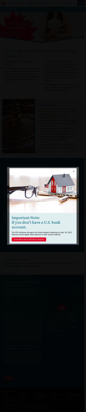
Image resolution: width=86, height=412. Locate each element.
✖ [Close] (73, 171)
